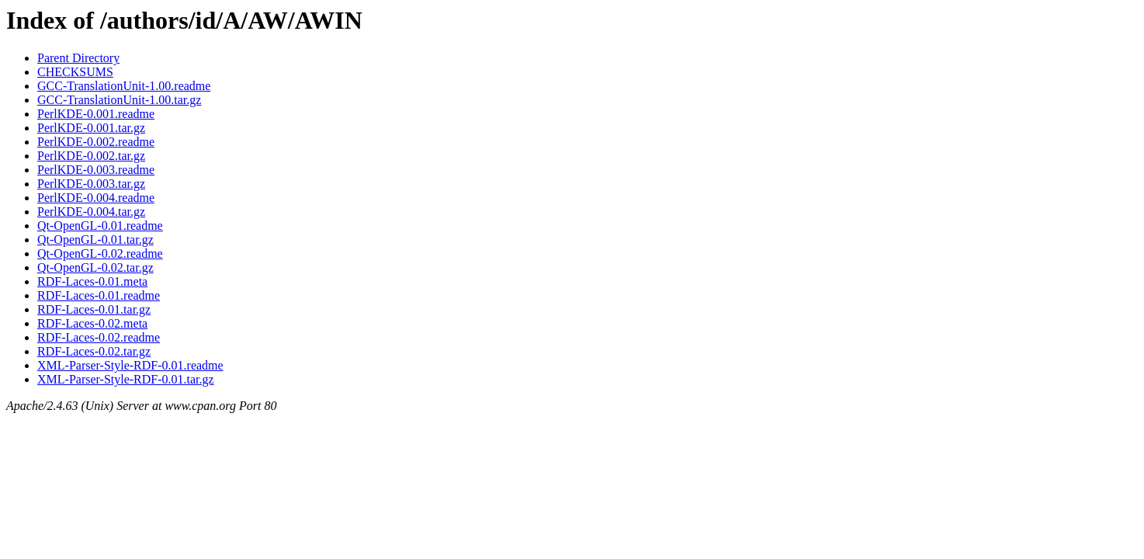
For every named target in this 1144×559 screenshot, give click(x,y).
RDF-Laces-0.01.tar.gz (94, 309)
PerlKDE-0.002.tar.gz (91, 155)
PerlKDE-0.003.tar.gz (91, 183)
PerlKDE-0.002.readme (95, 141)
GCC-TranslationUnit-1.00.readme (123, 85)
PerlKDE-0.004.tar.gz (91, 211)
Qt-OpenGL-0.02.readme (100, 253)
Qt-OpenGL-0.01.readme (100, 225)
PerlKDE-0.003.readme (95, 169)
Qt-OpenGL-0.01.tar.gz (95, 239)
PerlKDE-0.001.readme (95, 113)
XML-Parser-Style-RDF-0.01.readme (130, 365)
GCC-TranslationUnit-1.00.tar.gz (119, 99)
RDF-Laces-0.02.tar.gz (94, 351)
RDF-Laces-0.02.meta (92, 323)
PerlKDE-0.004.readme (95, 197)
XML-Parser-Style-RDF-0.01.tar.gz (125, 379)
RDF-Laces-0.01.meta (92, 281)
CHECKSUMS (75, 71)
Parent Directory (78, 57)
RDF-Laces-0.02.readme (98, 337)
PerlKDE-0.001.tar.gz (91, 127)
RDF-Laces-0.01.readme (98, 295)
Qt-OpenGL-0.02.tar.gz (95, 267)
